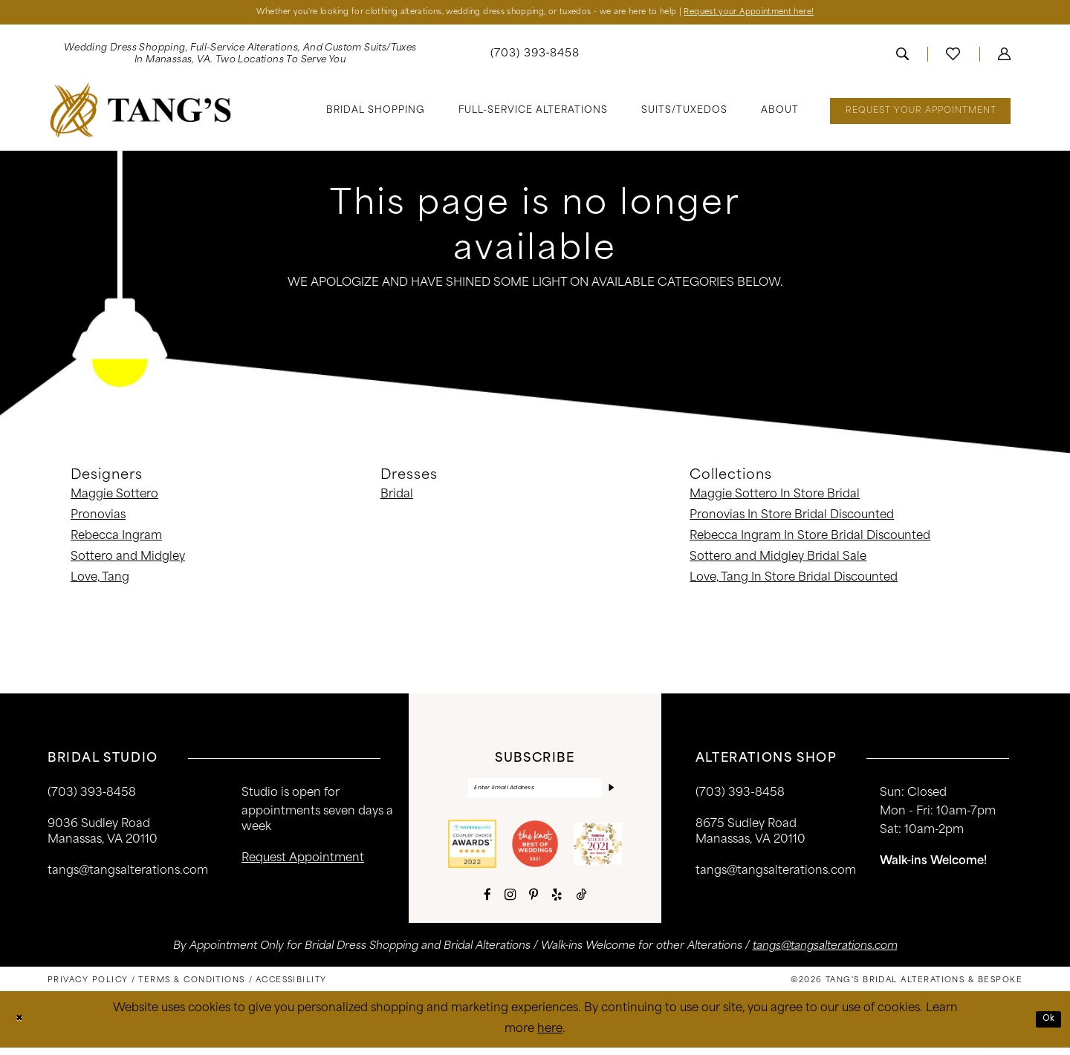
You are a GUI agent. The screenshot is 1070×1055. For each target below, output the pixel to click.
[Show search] (902, 57)
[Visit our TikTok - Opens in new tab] (581, 902)
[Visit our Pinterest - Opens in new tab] (533, 902)
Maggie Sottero (114, 497)
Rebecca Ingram (116, 539)
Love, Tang (100, 581)
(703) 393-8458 (740, 796)
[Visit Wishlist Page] (953, 57)
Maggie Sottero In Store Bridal (775, 497)
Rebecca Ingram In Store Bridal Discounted (810, 539)
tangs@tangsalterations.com (128, 874)
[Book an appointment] (920, 114)
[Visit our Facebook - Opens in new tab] (487, 902)
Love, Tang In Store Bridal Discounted (794, 581)
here (549, 1036)
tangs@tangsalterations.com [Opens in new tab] (825, 953)
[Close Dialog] (22, 1027)
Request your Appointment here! (802, 14)
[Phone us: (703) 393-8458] (535, 57)
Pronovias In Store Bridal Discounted (792, 518)
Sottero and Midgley (128, 560)
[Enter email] (535, 793)
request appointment (302, 861)
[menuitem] (240, 57)
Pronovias (98, 518)
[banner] (141, 112)
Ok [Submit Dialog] (1046, 1026)
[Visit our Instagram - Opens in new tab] (510, 902)
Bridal (396, 497)
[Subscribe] (609, 793)
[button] (1004, 57)
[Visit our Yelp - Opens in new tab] (556, 902)
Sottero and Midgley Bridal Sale (778, 560)
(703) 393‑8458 (92, 796)
